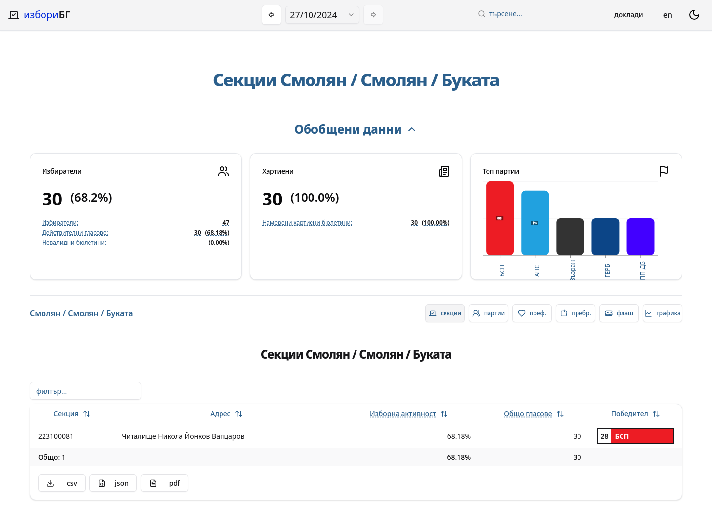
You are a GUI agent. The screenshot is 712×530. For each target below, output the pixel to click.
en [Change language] (667, 14)
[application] (571, 230)
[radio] (445, 313)
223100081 (56, 436)
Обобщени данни (355, 129)
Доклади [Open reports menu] (628, 14)
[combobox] (322, 15)
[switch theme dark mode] (694, 15)
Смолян (313, 80)
